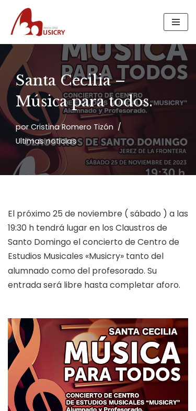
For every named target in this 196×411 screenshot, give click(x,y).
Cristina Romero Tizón (72, 127)
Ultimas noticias (46, 141)
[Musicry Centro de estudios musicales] (39, 22)
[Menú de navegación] (176, 22)
